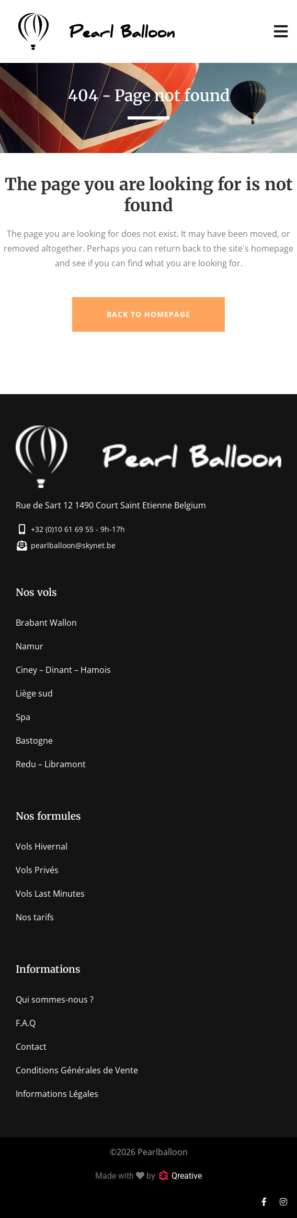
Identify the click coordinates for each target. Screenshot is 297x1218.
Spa (23, 717)
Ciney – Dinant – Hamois (63, 670)
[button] (281, 32)
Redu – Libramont (51, 764)
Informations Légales (57, 1094)
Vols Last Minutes (50, 893)
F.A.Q (26, 1023)
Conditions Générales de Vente (77, 1070)
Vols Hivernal (41, 846)
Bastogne (34, 740)
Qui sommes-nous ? (55, 999)
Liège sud (34, 693)
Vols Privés (37, 870)
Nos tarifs (35, 917)
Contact (31, 1046)
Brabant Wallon (46, 622)
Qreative (187, 1176)
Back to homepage (148, 314)
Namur (29, 646)
